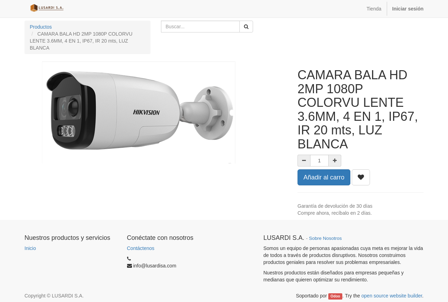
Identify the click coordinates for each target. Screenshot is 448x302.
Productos (41, 27)
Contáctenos (141, 248)
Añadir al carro (323, 177)
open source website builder (392, 296)
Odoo (335, 296)
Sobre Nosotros (325, 238)
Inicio (30, 248)
